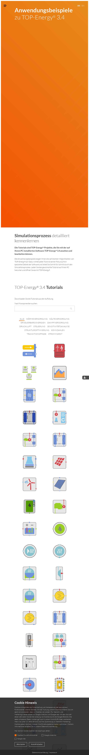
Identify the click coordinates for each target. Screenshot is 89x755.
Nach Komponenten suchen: (26, 303)
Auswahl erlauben (37, 744)
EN (83, 5)
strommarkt (55, 334)
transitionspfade (36, 334)
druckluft (25, 326)
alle (22, 319)
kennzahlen (58, 330)
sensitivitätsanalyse (58, 326)
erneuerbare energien (33, 322)
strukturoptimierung (36, 330)
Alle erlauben (21, 744)
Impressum (53, 752)
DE (78, 5)
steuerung (39, 326)
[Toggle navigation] (5, 6)
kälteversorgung (59, 319)
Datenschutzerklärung (49, 726)
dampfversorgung (57, 322)
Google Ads (21, 739)
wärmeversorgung (37, 319)
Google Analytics (50, 735)
